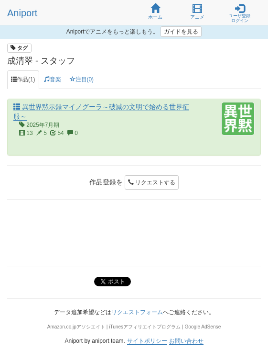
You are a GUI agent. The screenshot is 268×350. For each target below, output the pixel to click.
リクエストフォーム (137, 312)
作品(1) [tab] (23, 79)
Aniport (22, 13)
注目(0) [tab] (82, 79)
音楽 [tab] (52, 79)
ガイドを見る (181, 31)
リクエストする (151, 182)
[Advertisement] (134, 233)
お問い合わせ (186, 341)
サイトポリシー (147, 341)
